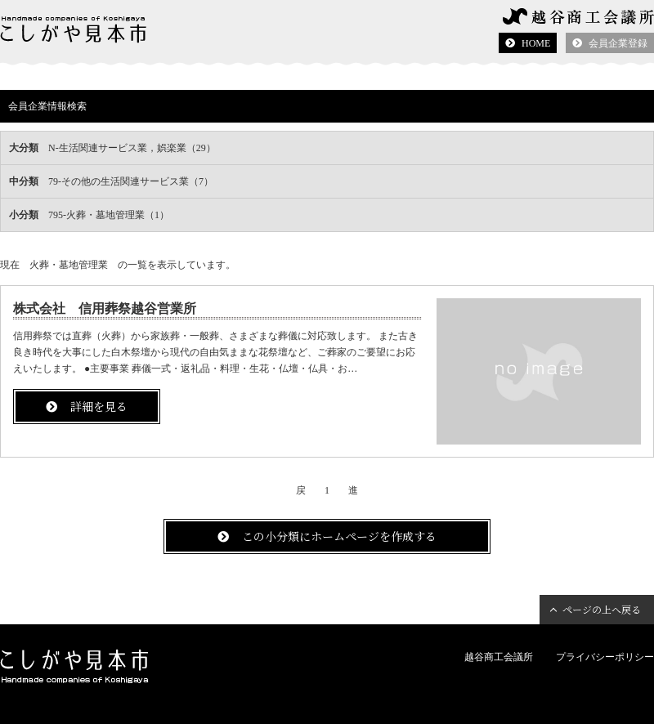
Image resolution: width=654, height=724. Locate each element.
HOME (536, 43)
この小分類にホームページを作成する (339, 536)
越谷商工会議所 (498, 657)
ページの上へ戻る (601, 609)
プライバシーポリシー (605, 657)
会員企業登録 (618, 43)
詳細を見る (99, 406)
